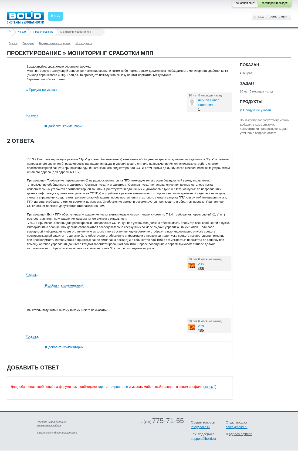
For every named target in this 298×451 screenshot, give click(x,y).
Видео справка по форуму (54, 43)
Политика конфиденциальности (57, 432)
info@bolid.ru (200, 427)
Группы (13, 43)
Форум (22, 31)
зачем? (209, 387)
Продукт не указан (43, 90)
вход (261, 16)
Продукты (28, 43)
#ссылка (32, 115)
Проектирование (43, 31)
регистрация (278, 16)
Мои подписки (83, 43)
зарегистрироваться (113, 387)
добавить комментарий (65, 126)
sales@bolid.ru (236, 427)
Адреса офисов (240, 434)
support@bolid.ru (203, 439)
